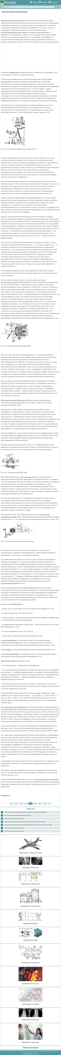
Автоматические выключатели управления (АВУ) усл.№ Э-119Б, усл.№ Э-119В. (28, 825)
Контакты (54, 2)
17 (25, 803)
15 (16, 803)
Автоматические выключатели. (14, 828)
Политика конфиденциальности (30, 1052)
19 (35, 803)
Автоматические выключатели (14, 818)
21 (44, 803)
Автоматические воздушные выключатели (18, 815)
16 (21, 803)
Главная (35, 2)
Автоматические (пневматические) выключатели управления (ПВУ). (26, 812)
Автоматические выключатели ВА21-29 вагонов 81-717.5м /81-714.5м (25, 822)
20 (40, 803)
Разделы (44, 2)
